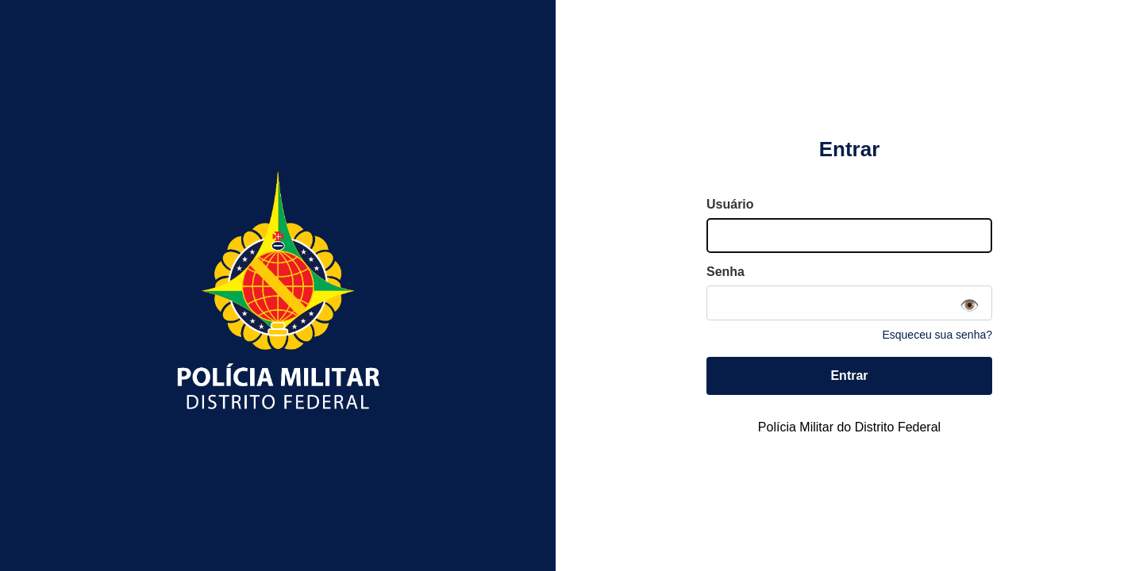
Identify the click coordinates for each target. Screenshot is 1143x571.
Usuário (730, 204)
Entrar (849, 375)
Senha (725, 271)
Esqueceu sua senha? (937, 334)
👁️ (969, 305)
